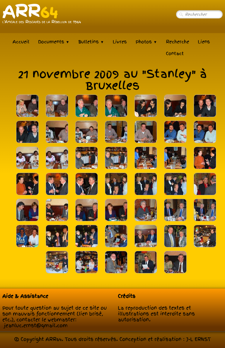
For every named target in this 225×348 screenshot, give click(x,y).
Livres (120, 42)
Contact (175, 53)
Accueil (21, 42)
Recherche (177, 42)
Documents (53, 42)
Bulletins (91, 42)
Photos (146, 42)
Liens (204, 42)
